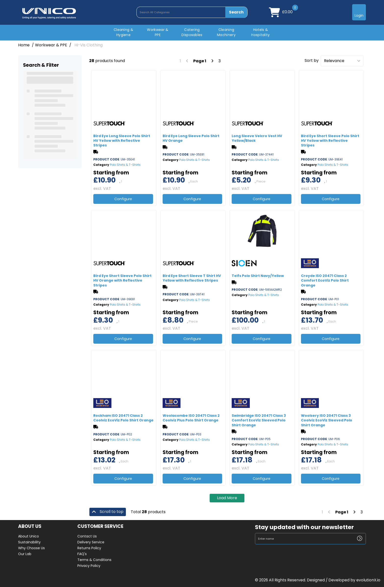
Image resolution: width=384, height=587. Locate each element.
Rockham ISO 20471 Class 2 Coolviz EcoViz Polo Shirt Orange (123, 418)
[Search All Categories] (191, 12)
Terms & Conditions (94, 559)
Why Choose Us (31, 548)
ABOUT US (29, 526)
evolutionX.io (368, 580)
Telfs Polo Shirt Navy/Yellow (258, 275)
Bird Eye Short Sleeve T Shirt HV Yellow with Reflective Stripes (192, 278)
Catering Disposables (192, 32)
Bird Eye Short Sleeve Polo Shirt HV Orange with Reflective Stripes (122, 280)
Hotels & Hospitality (260, 32)
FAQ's (82, 553)
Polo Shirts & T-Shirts (125, 165)
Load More (227, 498)
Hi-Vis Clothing (88, 45)
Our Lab (24, 553)
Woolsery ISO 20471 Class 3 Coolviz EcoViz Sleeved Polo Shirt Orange (326, 420)
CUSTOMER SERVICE (100, 526)
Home (24, 45)
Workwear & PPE (157, 32)
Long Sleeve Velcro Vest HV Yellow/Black (257, 138)
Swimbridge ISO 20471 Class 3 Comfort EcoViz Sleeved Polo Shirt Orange (259, 420)
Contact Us (87, 536)
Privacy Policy (88, 565)
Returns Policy (89, 548)
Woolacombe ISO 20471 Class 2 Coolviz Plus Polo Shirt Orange (191, 418)
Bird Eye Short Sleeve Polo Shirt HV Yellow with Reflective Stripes (330, 140)
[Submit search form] (236, 12)
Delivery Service (90, 542)
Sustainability (29, 542)
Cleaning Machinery (226, 32)
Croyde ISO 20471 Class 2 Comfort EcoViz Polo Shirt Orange (325, 280)
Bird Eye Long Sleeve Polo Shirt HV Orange (191, 138)
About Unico (28, 536)
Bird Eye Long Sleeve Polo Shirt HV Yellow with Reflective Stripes (121, 140)
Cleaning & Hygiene (123, 32)
